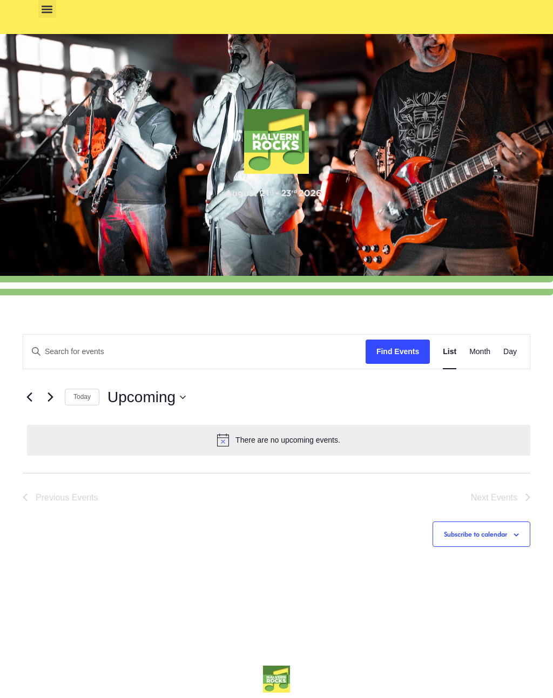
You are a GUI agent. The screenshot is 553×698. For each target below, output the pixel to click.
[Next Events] (50, 397)
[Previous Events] (29, 397)
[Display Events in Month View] (479, 352)
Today (82, 397)
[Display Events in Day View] (510, 352)
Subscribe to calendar (475, 534)
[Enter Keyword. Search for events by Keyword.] (194, 352)
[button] (47, 9)
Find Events (397, 351)
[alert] (278, 440)
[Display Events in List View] (449, 352)
